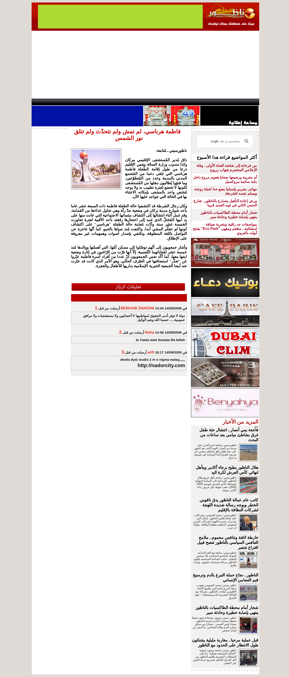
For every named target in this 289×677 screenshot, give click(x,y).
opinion (76, 102)
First (249, 102)
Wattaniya (154, 102)
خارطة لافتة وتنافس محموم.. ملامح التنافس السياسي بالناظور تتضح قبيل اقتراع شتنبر (227, 542)
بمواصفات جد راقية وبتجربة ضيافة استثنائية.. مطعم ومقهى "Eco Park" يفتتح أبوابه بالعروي (225, 228)
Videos (117, 102)
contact (45, 102)
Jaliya (136, 102)
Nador (230, 102)
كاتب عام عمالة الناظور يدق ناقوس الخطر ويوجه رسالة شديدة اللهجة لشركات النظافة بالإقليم (229, 505)
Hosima (190, 102)
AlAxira (62, 102)
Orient (171, 102)
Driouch (211, 102)
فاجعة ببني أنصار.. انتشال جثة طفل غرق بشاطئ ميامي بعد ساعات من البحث (228, 435)
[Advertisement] (145, 64)
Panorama (94, 102)
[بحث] (225, 141)
